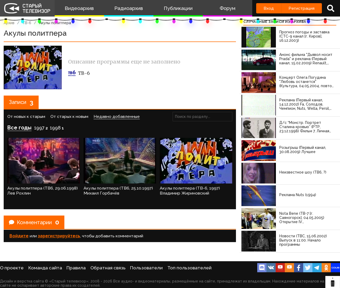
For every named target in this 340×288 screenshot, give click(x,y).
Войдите (19, 235)
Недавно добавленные (117, 116)
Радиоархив (128, 8)
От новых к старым (26, 116)
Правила (76, 267)
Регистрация (302, 8)
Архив (9, 23)
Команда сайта (45, 267)
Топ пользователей (189, 267)
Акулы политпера (55, 23)
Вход (269, 8)
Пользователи (146, 267)
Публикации (178, 8)
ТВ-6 (26, 23)
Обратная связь (108, 267)
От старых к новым (69, 116)
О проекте (12, 267)
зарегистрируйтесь (59, 235)
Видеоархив (79, 8)
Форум (227, 8)
